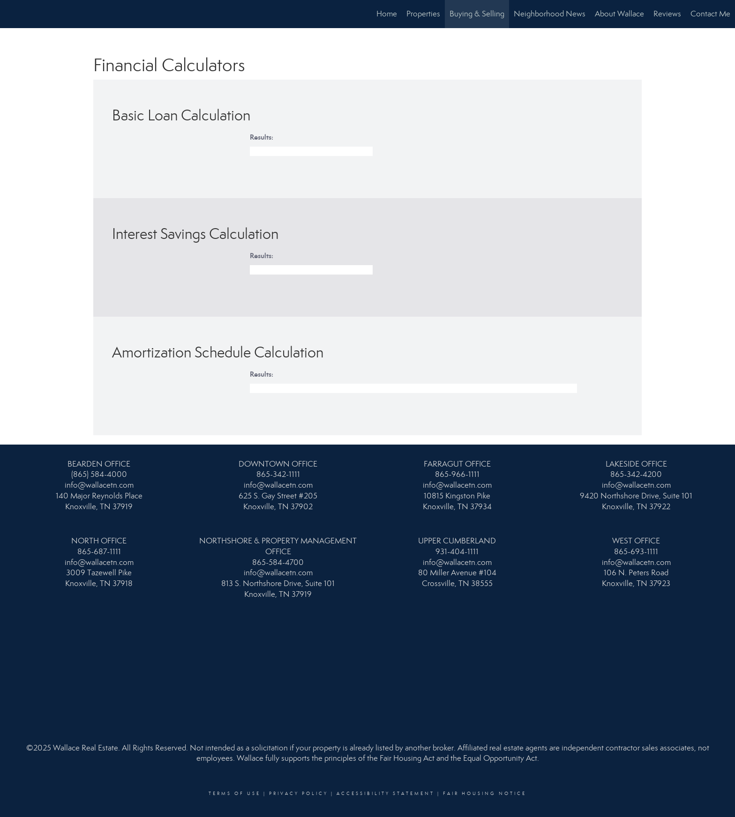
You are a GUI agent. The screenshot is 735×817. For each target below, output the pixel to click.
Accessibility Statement (386, 793)
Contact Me (710, 14)
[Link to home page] (12, 14)
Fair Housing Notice (484, 793)
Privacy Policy (298, 793)
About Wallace (619, 14)
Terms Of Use (235, 793)
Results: (261, 137)
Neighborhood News (549, 14)
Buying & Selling (477, 14)
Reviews (667, 14)
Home (386, 14)
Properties (423, 14)
